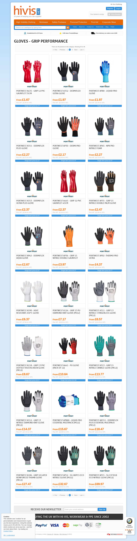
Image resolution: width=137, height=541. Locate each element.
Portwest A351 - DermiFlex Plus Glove (30, 146)
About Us (82, 27)
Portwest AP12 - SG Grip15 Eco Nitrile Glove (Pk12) (68, 476)
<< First (55, 49)
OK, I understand (9, 535)
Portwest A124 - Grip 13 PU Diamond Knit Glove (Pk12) (66, 311)
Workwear (43, 22)
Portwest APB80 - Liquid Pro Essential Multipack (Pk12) (67, 421)
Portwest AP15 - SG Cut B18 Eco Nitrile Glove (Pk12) (103, 476)
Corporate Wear (109, 22)
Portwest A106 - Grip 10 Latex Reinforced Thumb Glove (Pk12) (31, 477)
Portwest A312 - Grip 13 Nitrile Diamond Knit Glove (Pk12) (30, 422)
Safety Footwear (59, 22)
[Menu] (133, 518)
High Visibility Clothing (25, 22)
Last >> (82, 49)
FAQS (112, 27)
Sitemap (56, 534)
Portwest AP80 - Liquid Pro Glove (103, 92)
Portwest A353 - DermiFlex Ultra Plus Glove (30, 201)
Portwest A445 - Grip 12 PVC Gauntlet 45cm (67, 201)
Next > (76, 49)
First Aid (94, 22)
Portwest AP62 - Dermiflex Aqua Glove (30, 256)
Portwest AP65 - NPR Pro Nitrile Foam (101, 146)
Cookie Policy (8, 531)
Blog (107, 27)
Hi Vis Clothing (116, 4)
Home (75, 27)
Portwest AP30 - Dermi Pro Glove (66, 146)
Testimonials (99, 27)
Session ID (50, 534)
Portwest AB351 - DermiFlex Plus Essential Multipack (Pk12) (103, 422)
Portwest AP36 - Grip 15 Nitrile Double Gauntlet (65, 256)
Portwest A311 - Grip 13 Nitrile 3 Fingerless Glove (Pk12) (102, 312)
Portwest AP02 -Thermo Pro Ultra (103, 256)
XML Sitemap (63, 534)
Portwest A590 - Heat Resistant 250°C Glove (27, 311)
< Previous (62, 49)
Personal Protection (78, 22)
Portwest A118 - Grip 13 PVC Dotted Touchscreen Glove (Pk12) (30, 367)
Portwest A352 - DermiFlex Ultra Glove (67, 92)
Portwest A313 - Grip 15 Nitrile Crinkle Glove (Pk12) (103, 366)
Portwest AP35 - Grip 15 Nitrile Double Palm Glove (102, 201)
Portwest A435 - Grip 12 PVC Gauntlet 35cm (30, 92)
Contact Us (90, 27)
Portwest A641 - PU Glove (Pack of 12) (66, 366)
